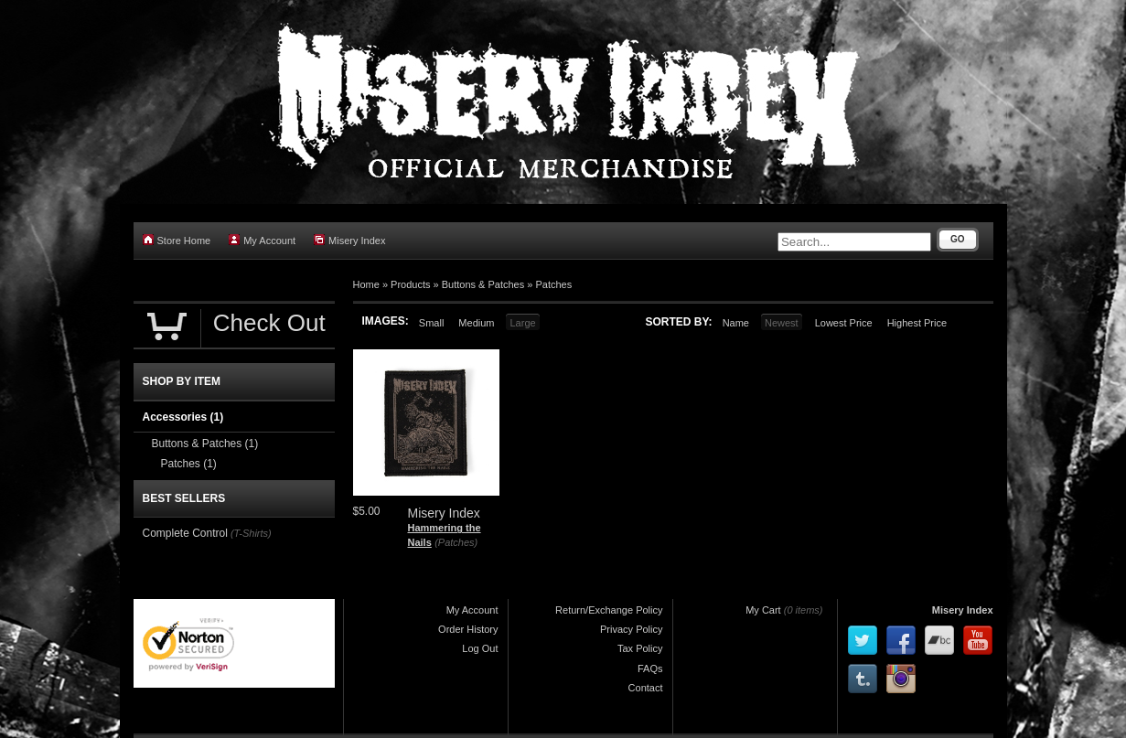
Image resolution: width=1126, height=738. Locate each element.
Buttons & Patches (483, 284)
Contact (645, 687)
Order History (468, 629)
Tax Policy (640, 648)
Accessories (183, 417)
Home (366, 284)
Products (410, 284)
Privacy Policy (631, 629)
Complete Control (185, 533)
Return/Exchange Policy (608, 609)
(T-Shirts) (251, 533)
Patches (553, 284)
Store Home (177, 240)
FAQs (650, 668)
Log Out (480, 648)
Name (736, 322)
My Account (262, 240)
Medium (476, 322)
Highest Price (917, 322)
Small (432, 322)
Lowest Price (844, 322)
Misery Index (349, 240)
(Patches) (455, 542)
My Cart (763, 609)
